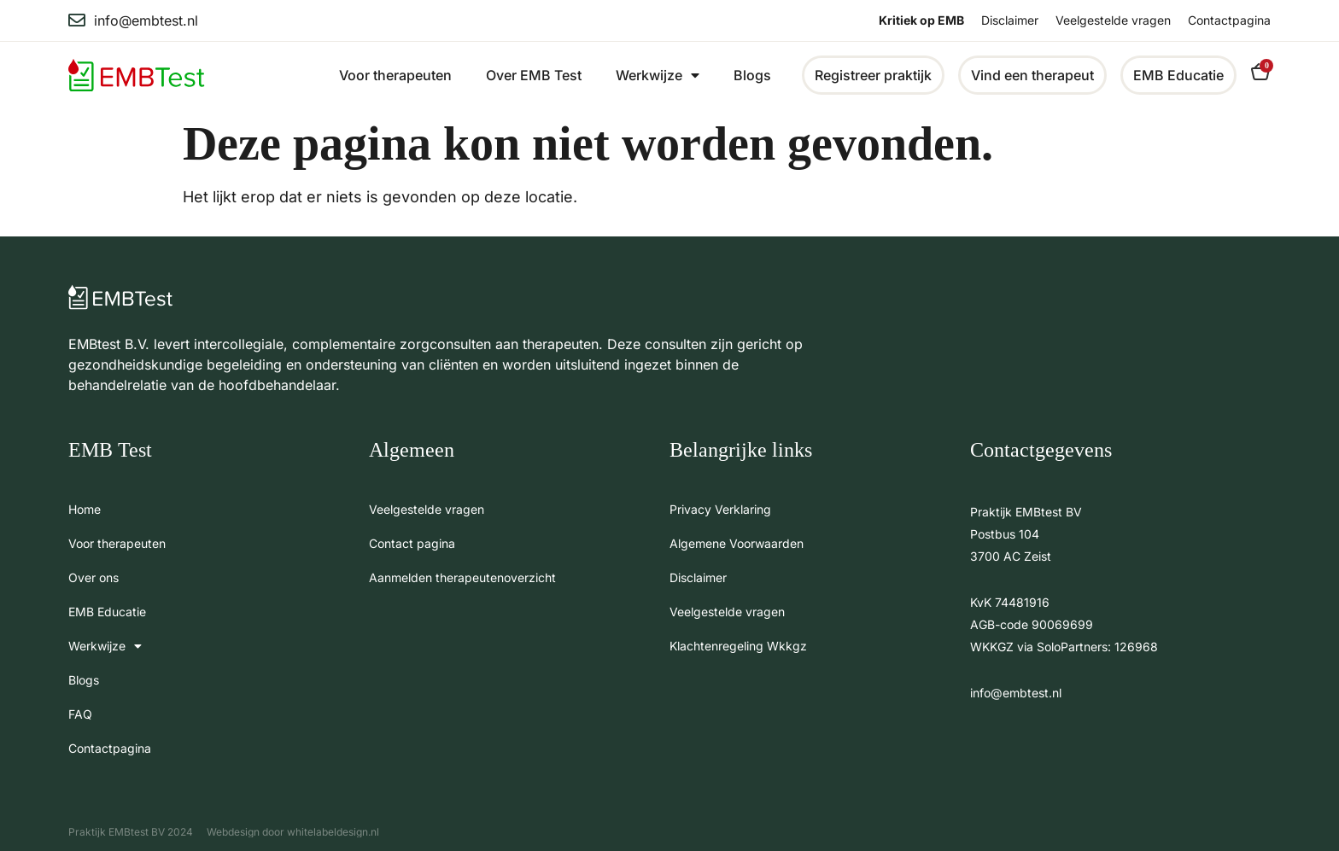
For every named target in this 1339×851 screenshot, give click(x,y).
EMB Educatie (107, 611)
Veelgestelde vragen (1113, 20)
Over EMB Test (534, 75)
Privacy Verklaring (720, 509)
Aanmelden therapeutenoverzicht (462, 577)
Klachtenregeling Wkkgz (738, 645)
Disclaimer (1009, 20)
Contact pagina (412, 543)
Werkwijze (657, 75)
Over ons (93, 577)
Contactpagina (1229, 20)
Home (84, 509)
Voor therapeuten (395, 75)
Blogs (752, 75)
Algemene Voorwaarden (737, 543)
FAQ (80, 714)
